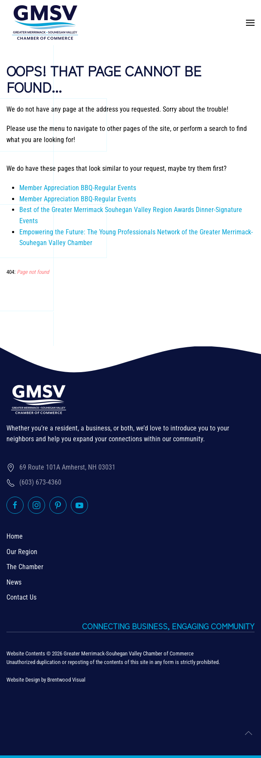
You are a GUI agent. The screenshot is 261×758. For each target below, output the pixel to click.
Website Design (23, 679)
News (13, 582)
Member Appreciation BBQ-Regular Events (77, 188)
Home (14, 536)
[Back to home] (45, 22)
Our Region (21, 552)
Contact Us (21, 597)
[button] (250, 22)
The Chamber (24, 567)
